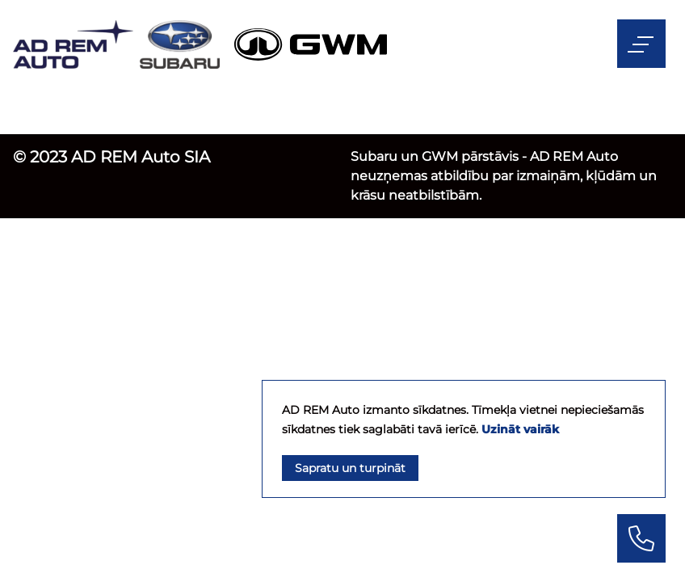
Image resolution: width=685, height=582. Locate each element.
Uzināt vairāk (520, 429)
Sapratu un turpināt (350, 468)
